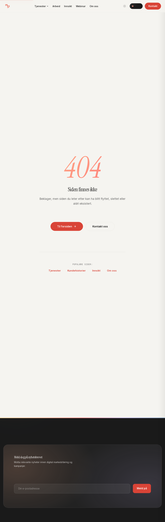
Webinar (81, 6)
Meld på (142, 488)
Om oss (94, 6)
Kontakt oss (100, 226)
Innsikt (68, 6)
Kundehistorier (76, 270)
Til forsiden (66, 226)
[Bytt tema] (125, 6)
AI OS (136, 6)
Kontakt (152, 6)
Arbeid (56, 6)
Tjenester (41, 6)
